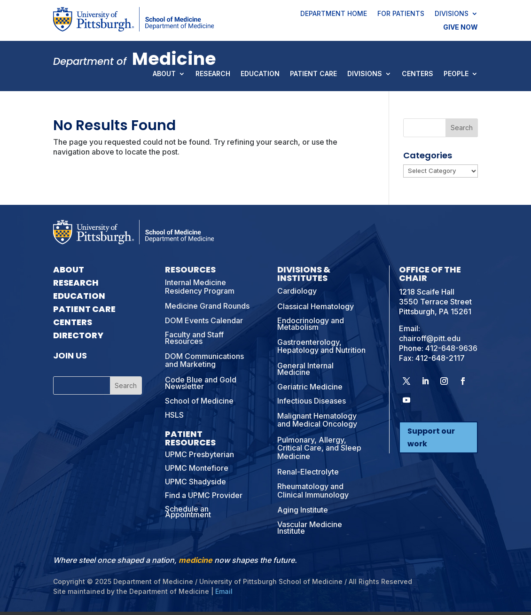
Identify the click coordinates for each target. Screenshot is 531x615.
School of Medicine (199, 400)
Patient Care (313, 74)
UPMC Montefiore (196, 468)
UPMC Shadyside (195, 481)
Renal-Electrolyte (308, 471)
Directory (78, 335)
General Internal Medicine (305, 369)
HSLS (174, 415)
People (456, 74)
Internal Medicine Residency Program (199, 287)
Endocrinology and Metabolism (310, 324)
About (164, 74)
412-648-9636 (451, 348)
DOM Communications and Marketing (204, 360)
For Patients (400, 14)
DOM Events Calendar (204, 320)
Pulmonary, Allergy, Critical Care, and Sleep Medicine (319, 448)
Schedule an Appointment (188, 512)
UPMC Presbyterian (199, 454)
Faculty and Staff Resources (194, 338)
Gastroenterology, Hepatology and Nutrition (321, 346)
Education (260, 74)
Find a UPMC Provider (203, 495)
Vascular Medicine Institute (309, 528)
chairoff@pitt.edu (430, 338)
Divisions (452, 14)
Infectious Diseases (311, 400)
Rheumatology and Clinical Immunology (313, 490)
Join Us (70, 355)
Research (212, 74)
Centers (417, 74)
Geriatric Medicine (310, 386)
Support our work (431, 437)
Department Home (333, 14)
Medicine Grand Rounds (207, 306)
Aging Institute (302, 509)
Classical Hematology (315, 306)
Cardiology (297, 291)
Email (224, 591)
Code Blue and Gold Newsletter (200, 383)
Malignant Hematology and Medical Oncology (317, 420)
